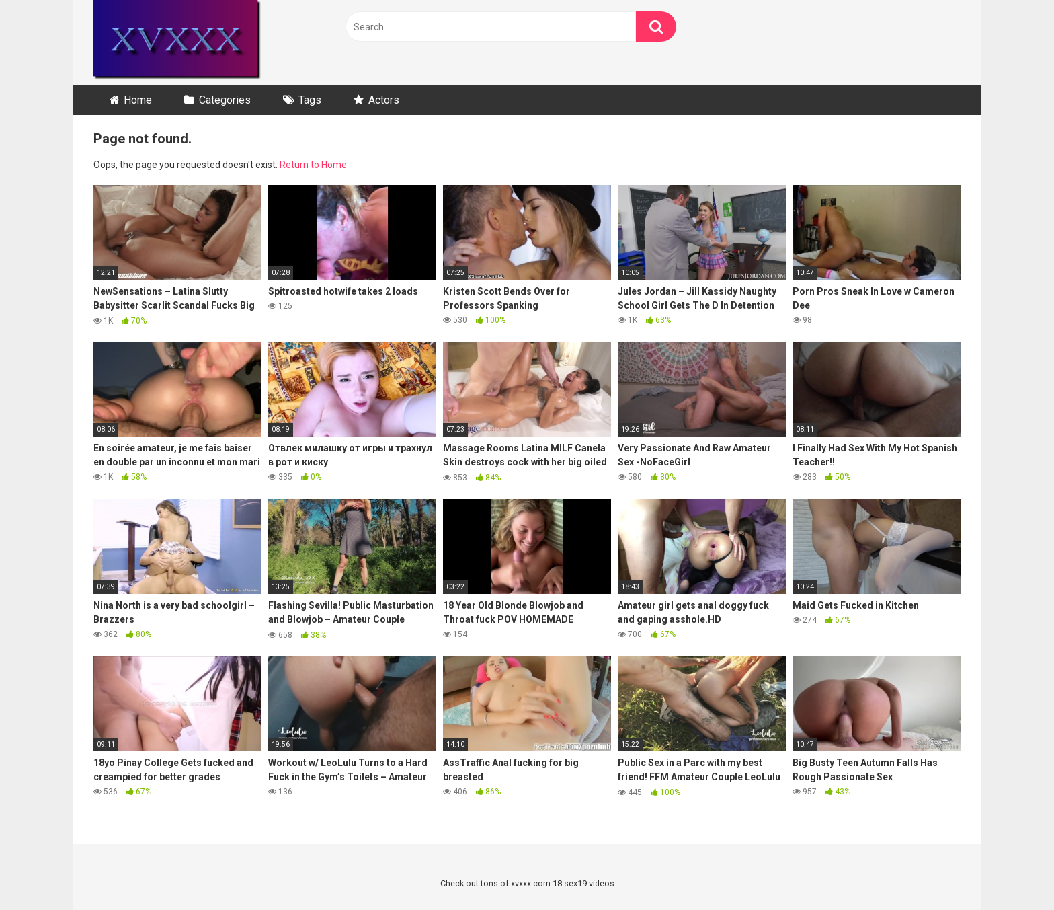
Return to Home (313, 164)
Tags (309, 99)
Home (138, 99)
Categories (225, 99)
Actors (383, 99)
